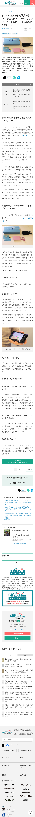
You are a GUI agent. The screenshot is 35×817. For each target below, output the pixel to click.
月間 (25, 655)
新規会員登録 (17, 634)
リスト (9, 77)
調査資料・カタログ (26, 766)
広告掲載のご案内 (26, 750)
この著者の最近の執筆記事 (18, 543)
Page (6, 105)
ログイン (17, 638)
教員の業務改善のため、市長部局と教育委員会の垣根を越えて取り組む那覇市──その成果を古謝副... (18, 515)
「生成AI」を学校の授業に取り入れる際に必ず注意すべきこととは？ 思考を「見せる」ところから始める (19, 706)
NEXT (30, 469)
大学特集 (24, 775)
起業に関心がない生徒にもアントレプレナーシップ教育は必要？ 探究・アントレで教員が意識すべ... (18, 502)
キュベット (25, 135)
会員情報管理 (10, 811)
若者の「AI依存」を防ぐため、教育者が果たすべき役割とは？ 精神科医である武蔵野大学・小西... (18, 508)
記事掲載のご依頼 (9, 750)
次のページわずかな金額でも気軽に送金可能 (17, 461)
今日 (10, 655)
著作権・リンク (11, 809)
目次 (23, 84)
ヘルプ (9, 806)
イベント (5, 765)
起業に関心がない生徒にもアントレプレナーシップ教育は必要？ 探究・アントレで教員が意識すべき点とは (19, 714)
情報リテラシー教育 (6, 33)
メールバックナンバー (17, 629)
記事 (22, 758)
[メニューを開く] (2, 2)
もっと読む (7, 519)
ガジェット (15, 33)
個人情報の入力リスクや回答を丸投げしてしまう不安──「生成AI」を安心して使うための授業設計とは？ (19, 699)
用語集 (5, 775)
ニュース (5, 758)
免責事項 (9, 814)
